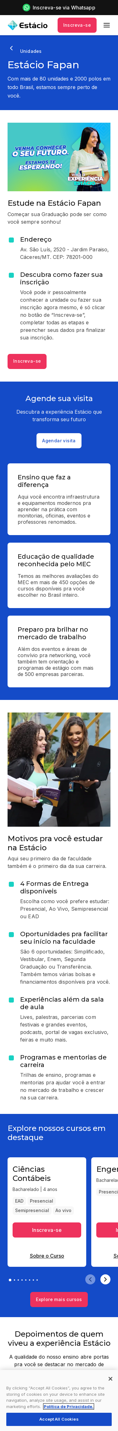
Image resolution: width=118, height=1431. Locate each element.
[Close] (110, 1379)
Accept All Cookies (58, 1419)
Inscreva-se (77, 25)
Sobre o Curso (47, 1256)
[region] (59, 1400)
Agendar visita (59, 441)
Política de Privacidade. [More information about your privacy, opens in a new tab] (68, 1406)
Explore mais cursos (59, 1299)
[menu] (106, 25)
